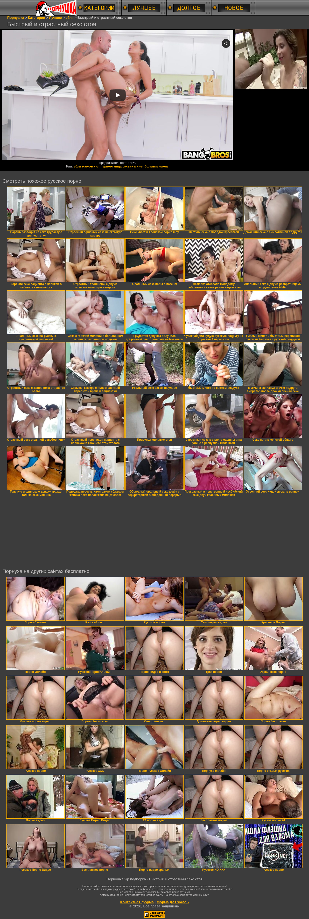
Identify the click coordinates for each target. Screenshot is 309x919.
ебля (77, 166)
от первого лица (109, 166)
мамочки (89, 166)
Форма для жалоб (173, 902)
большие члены (157, 166)
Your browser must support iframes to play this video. (117, 95)
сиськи (127, 166)
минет (139, 166)
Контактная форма (137, 902)
